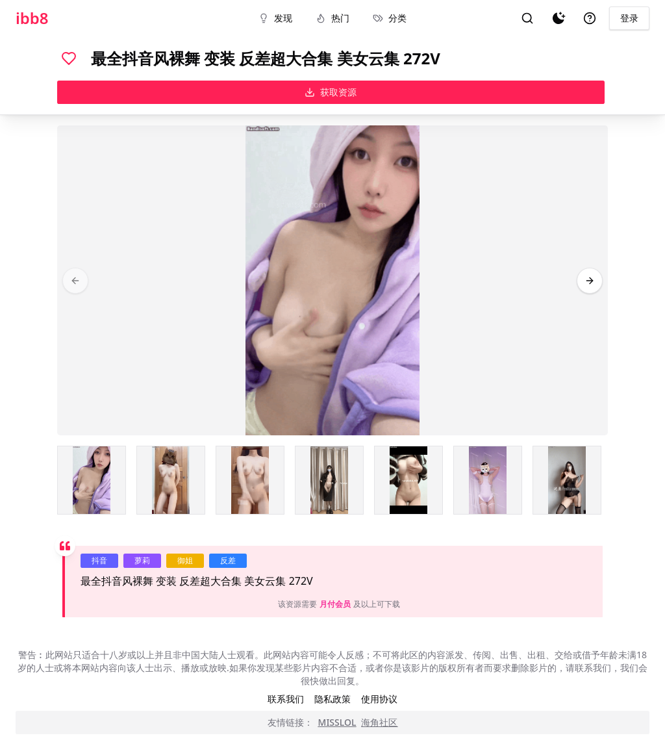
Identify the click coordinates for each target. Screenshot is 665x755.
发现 (275, 18)
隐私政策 (332, 699)
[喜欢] (69, 58)
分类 (390, 18)
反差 (228, 560)
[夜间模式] (558, 18)
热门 (332, 18)
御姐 (185, 560)
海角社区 (379, 722)
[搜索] (527, 18)
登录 (629, 18)
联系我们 (286, 699)
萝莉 (142, 560)
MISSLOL (337, 722)
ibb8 (32, 18)
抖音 (99, 560)
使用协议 (379, 699)
